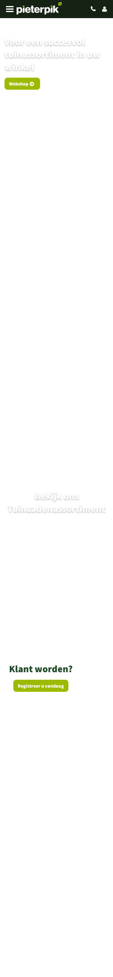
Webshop (18, 84)
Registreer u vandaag (41, 686)
